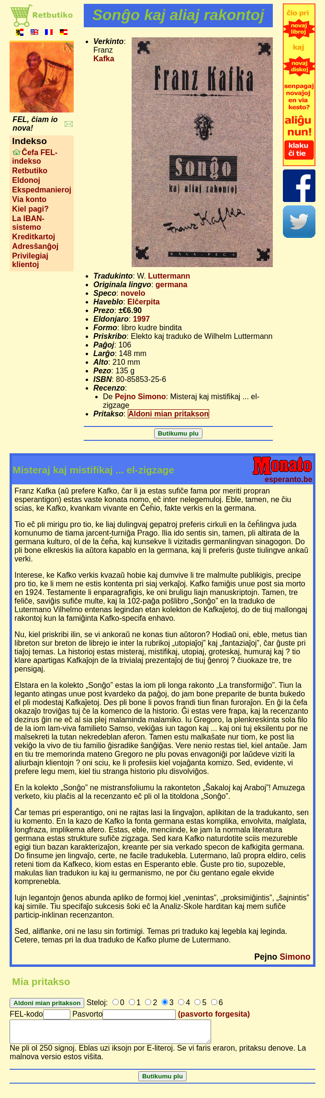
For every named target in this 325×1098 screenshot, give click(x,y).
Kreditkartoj (33, 237)
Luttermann (169, 276)
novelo (133, 293)
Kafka (103, 59)
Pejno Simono (140, 396)
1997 (141, 319)
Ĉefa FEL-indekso (34, 156)
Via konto (29, 199)
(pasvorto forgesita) (214, 1014)
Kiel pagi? (30, 209)
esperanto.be (289, 479)
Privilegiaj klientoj (30, 260)
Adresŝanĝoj (35, 246)
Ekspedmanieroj (41, 190)
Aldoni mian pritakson (168, 414)
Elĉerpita (143, 302)
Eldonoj (26, 180)
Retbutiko (29, 171)
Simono (295, 957)
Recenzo (109, 388)
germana (172, 284)
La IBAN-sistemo (28, 222)
